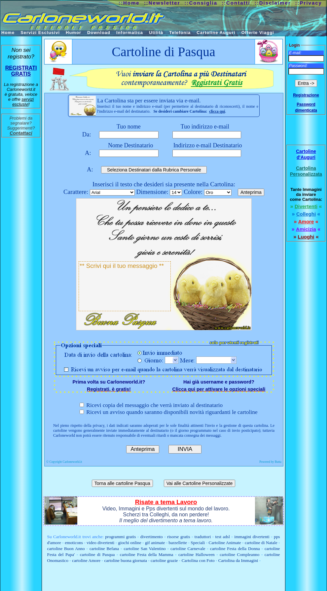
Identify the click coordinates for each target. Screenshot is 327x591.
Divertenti (306, 206)
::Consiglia (201, 3)
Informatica (129, 32)
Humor (73, 32)
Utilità (156, 32)
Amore (306, 221)
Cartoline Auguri (216, 32)
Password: (298, 65)
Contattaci (21, 133)
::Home (129, 3)
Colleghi (306, 214)
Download (98, 32)
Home (8, 32)
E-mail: (295, 53)
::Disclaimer (273, 3)
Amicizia (306, 229)
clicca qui (217, 111)
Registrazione (306, 95)
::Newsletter (162, 3)
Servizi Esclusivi (40, 32)
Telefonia (180, 32)
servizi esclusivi (23, 102)
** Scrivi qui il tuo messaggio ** (124, 286)
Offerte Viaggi (257, 32)
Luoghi (306, 237)
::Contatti (236, 3)
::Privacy (308, 3)
